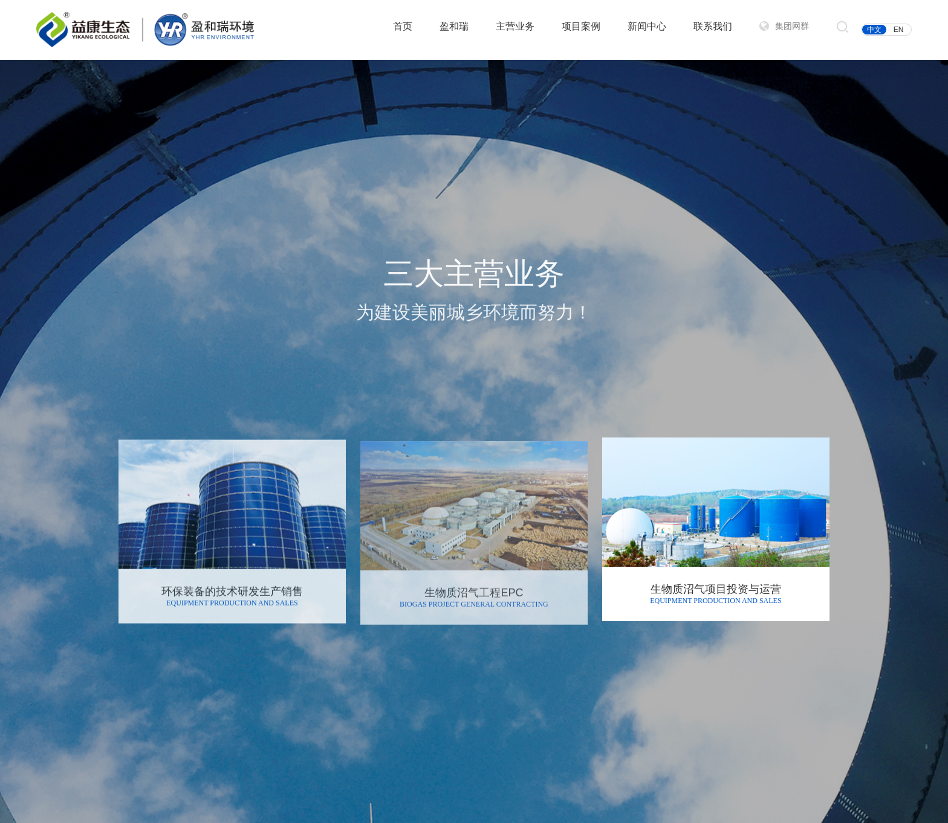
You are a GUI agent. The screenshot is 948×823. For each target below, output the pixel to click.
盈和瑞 (454, 26)
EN (899, 29)
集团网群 (792, 26)
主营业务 (515, 26)
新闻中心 (647, 26)
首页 (402, 26)
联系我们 (712, 26)
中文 (874, 29)
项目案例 (581, 26)
